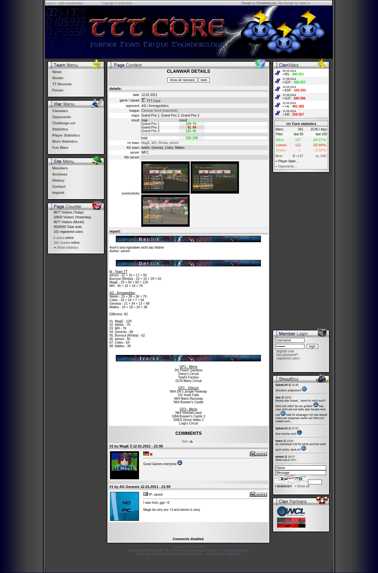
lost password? (287, 355)
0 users (59, 238)
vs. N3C (321, 156)
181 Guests (62, 242)
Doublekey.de (266, 3)
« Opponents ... (286, 166)
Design (246, 3)
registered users (288, 358)
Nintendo (234, 554)
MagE (145, 143)
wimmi (173, 143)
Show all (303, 486)
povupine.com (238, 550)
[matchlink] (170, 110)
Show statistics (67, 247)
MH (154, 143)
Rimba (163, 143)
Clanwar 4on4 (151, 110)
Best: (279, 156)
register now (285, 351)
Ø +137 (298, 156)
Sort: (185, 441)
